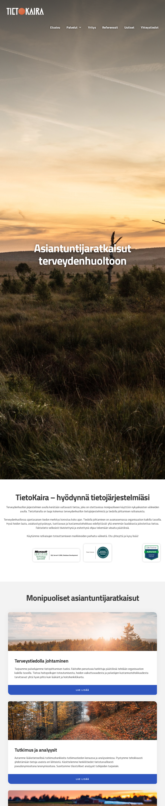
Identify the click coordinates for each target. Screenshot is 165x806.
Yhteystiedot (150, 27)
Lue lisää (82, 690)
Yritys (92, 27)
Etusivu (55, 27)
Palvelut (76, 27)
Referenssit (110, 27)
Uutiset (129, 27)
